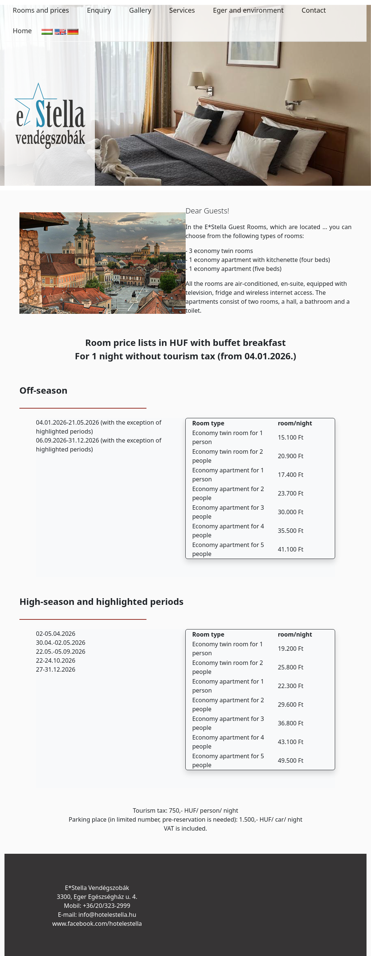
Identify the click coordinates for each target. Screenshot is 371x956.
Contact (314, 10)
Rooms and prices (41, 10)
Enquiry (99, 10)
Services (182, 10)
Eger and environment (248, 10)
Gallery (140, 10)
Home (22, 30)
